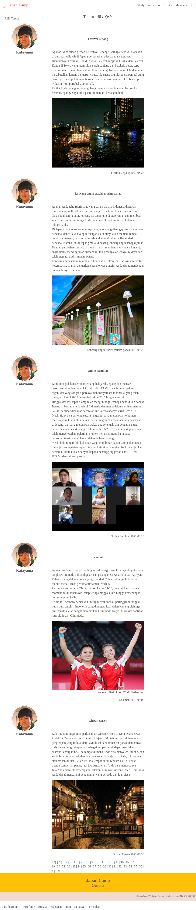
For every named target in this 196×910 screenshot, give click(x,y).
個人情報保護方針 (187, 896)
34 (130, 866)
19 (53, 866)
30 (109, 866)
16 (127, 861)
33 (125, 866)
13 (111, 861)
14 (117, 861)
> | (53, 871)
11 (101, 861)
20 (58, 866)
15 (122, 861)
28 (99, 866)
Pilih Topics (24, 18)
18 (137, 861)
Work (150, 5)
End (57, 871)
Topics (168, 5)
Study (140, 5)
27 (94, 866)
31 (115, 866)
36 (140, 866)
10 (96, 861)
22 (68, 866)
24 (79, 866)
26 (89, 866)
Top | (55, 861)
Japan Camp (14, 5)
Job (159, 5)
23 (73, 866)
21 (63, 866)
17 (132, 861)
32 (120, 866)
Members (181, 5)
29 (104, 866)
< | (60, 861)
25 (84, 866)
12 (106, 861)
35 (135, 866)
